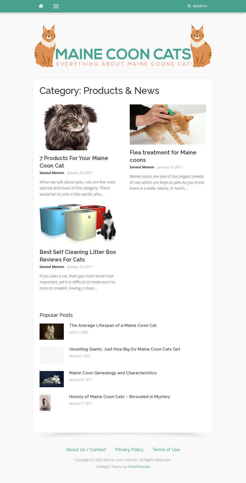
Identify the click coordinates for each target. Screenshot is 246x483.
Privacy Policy (129, 449)
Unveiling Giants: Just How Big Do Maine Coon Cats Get (124, 349)
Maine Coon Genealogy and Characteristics (113, 372)
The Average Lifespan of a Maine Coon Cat (112, 325)
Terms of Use (166, 449)
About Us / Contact (86, 449)
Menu (53, 6)
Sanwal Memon (52, 173)
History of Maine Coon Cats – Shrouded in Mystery (119, 396)
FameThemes (139, 466)
